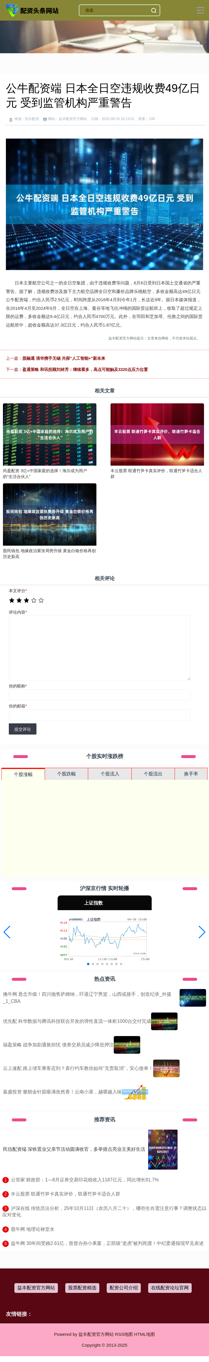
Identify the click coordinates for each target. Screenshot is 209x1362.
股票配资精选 (82, 1287)
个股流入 (110, 773)
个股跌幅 (66, 773)
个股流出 (153, 773)
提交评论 (22, 729)
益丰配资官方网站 (36, 1287)
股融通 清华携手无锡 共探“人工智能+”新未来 (63, 358)
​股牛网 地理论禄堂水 (32, 1229)
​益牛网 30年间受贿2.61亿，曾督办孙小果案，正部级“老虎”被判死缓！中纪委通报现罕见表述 (107, 1243)
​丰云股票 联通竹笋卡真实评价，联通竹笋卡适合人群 (65, 1193)
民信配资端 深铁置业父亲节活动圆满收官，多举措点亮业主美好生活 (74, 1149)
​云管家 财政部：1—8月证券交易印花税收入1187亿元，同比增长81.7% (85, 1179)
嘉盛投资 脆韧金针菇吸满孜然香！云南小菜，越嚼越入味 (62, 1091)
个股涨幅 (23, 774)
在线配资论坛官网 (170, 1287)
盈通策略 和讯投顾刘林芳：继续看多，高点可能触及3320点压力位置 (85, 369)
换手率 (191, 773)
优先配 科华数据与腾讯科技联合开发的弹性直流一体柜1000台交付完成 (77, 1021)
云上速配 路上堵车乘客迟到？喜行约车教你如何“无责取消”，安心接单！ (78, 1068)
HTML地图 (144, 1334)
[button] (7, 932)
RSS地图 (124, 1334)
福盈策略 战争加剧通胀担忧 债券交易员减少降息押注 (58, 1044)
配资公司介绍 (124, 1287)
